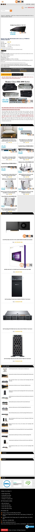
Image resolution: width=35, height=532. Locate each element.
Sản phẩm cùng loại (6, 125)
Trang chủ (3, 15)
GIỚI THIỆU (28, 4)
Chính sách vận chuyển (7, 506)
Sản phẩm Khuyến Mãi (7, 213)
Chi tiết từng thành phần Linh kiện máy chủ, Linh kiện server (19, 368)
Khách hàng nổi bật (6, 493)
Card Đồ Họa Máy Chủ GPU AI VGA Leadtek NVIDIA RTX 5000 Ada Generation (17, 239)
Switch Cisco (13, 15)
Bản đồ (4, 459)
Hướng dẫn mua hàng (6, 495)
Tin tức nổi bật (5, 366)
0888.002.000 (4, 529)
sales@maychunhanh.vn (11, 522)
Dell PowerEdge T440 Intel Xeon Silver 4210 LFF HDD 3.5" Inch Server (17, 358)
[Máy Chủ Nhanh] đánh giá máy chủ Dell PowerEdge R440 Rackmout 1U (21, 412)
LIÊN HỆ (32, 4)
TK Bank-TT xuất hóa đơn (7, 498)
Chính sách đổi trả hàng (7, 508)
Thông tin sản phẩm (6, 74)
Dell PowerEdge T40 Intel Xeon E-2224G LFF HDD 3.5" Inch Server (17, 299)
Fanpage (4, 452)
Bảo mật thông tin (5, 503)
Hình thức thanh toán (6, 497)
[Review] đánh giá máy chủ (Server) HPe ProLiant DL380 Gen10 (19, 401)
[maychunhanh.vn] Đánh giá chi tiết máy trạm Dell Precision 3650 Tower (21, 440)
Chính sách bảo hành (6, 505)
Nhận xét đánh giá (16, 74)
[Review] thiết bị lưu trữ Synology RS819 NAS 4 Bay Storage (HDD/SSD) (21, 429)
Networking (8, 15)
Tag (21, 74)
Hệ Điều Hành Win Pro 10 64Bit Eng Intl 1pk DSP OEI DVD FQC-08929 (17, 269)
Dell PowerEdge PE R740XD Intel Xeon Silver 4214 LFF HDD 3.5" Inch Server (17, 328)
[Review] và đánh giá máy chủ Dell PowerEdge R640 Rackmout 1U (20, 407)
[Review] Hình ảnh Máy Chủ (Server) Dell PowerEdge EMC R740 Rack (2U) (21, 374)
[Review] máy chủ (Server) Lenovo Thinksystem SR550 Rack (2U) (19, 385)
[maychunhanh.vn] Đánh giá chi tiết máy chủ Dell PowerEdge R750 (20, 434)
